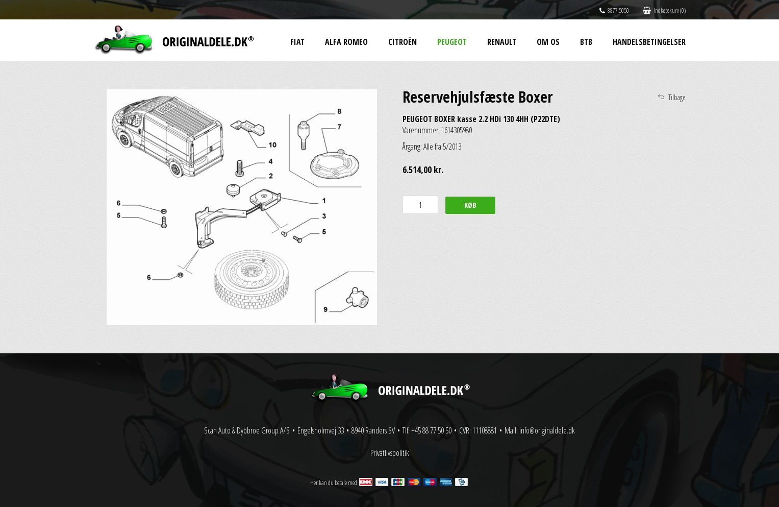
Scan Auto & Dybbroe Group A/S (247, 430)
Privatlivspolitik (389, 452)
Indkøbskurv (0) (664, 10)
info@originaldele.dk (547, 430)
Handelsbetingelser (649, 42)
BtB (586, 42)
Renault (501, 42)
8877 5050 (614, 10)
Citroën (402, 42)
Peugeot (452, 42)
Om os (548, 42)
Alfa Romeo (346, 42)
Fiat (297, 42)
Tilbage (677, 97)
